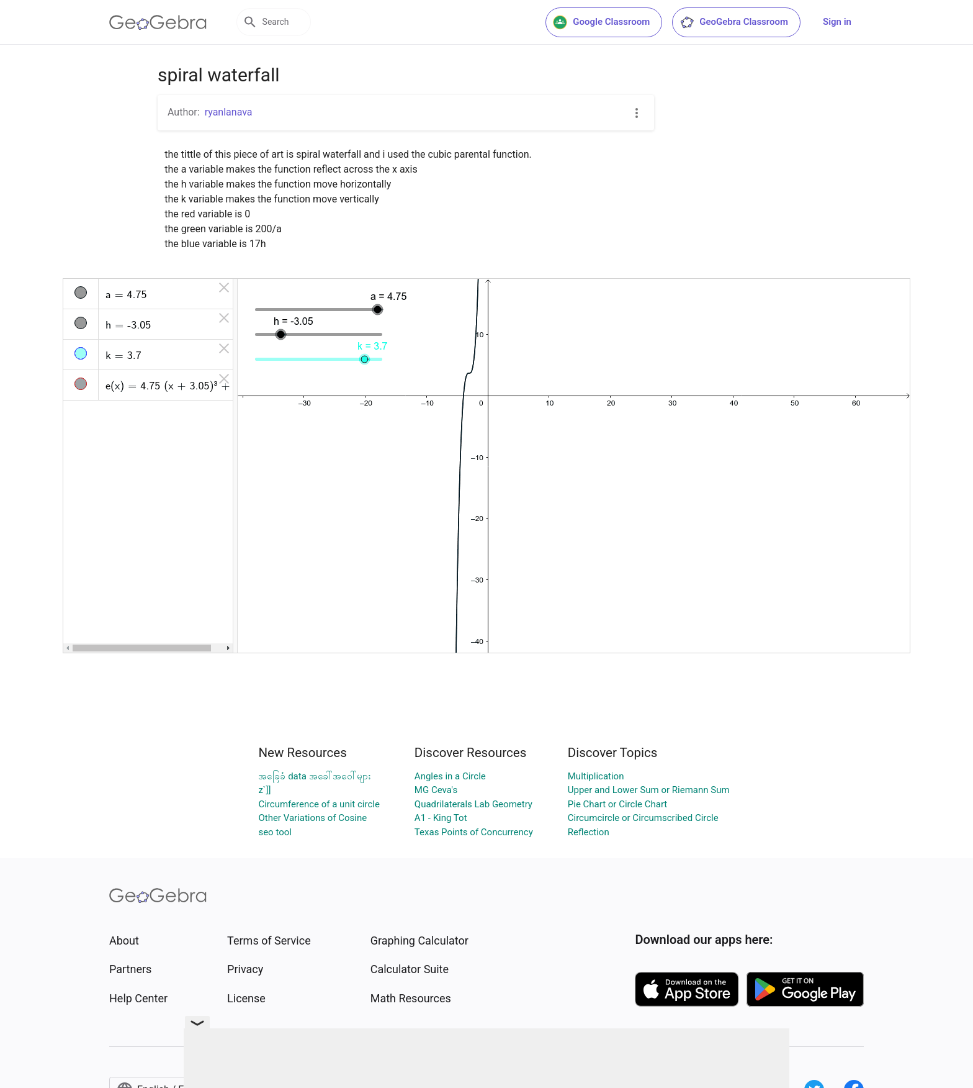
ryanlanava (229, 112)
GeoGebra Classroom (733, 22)
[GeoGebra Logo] (158, 22)
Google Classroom (601, 22)
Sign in (837, 21)
